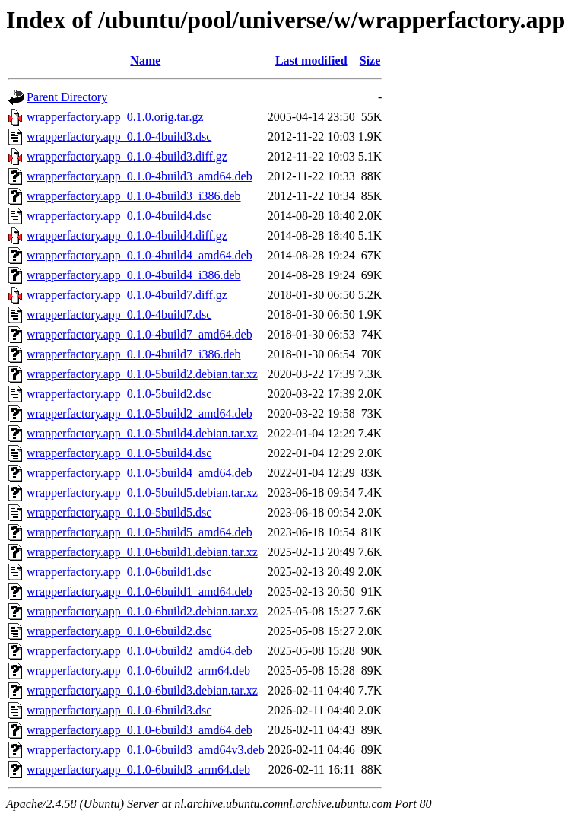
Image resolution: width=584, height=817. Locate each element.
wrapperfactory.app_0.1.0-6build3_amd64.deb (139, 729)
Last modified (311, 60)
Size (370, 60)
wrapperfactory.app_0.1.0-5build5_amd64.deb (139, 532)
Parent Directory (67, 97)
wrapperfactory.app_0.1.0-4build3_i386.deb (134, 195)
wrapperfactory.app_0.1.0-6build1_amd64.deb (139, 591)
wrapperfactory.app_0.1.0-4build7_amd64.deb (139, 334)
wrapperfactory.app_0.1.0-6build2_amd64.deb (139, 650)
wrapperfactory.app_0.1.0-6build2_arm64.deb (138, 670)
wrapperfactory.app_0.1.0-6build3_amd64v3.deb (146, 749)
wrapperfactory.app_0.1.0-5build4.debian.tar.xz (142, 433)
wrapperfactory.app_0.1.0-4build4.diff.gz (127, 235)
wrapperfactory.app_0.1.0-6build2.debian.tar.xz (142, 611)
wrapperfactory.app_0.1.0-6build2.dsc (119, 631)
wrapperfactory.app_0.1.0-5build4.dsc (119, 453)
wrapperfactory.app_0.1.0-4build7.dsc (119, 314)
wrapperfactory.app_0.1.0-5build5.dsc (119, 512)
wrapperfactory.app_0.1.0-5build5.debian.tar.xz (142, 492)
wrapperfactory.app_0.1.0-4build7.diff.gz (127, 294)
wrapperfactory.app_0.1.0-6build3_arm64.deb (138, 769)
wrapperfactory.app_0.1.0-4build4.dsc (119, 215)
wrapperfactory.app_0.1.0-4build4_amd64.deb (139, 255)
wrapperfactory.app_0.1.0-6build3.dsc (119, 710)
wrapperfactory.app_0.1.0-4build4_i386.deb (134, 275)
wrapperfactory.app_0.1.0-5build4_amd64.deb (139, 472)
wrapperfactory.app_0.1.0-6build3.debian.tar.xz (142, 690)
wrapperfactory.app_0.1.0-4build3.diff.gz (127, 156)
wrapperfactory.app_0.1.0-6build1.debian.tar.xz (142, 551)
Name (145, 60)
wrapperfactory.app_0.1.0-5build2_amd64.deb (139, 413)
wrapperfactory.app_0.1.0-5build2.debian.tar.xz (142, 373)
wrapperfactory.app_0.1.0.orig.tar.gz (115, 116)
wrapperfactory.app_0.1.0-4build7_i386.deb (134, 354)
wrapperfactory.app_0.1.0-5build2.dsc (119, 393)
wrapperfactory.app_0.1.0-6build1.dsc (119, 571)
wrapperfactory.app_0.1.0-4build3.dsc (119, 136)
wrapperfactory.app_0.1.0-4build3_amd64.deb (139, 176)
